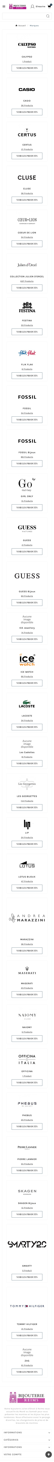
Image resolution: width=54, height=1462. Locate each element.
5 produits (27, 1032)
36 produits (27, 105)
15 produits (27, 501)
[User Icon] (38, 6)
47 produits (27, 881)
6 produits (27, 369)
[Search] (47, 16)
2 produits (27, 545)
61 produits (27, 1365)
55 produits (27, 1164)
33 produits (27, 325)
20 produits (27, 1120)
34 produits (27, 720)
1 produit (27, 61)
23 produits (27, 988)
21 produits (27, 149)
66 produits (27, 676)
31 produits (27, 1329)
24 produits (27, 837)
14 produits (27, 632)
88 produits (27, 457)
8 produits (27, 757)
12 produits (27, 1208)
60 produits (27, 596)
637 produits (27, 281)
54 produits (27, 237)
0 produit (27, 1270)
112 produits (27, 801)
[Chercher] (23, 16)
